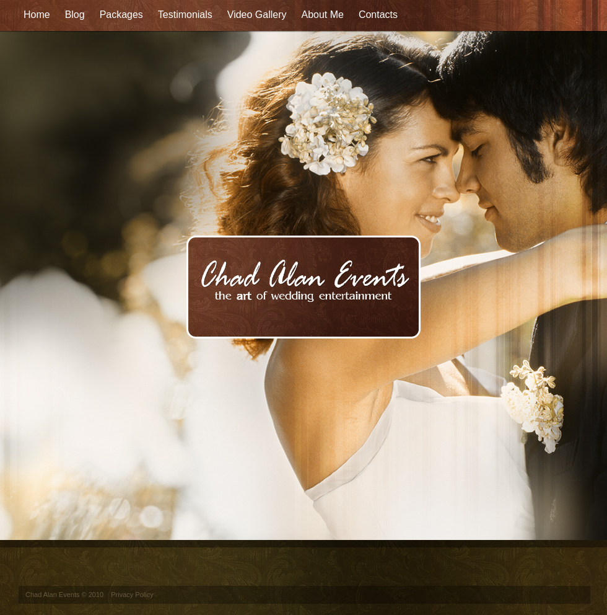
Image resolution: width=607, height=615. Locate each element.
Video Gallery (257, 14)
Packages (121, 14)
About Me (322, 14)
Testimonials (185, 14)
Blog (75, 14)
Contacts (378, 14)
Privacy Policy (132, 594)
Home (37, 14)
